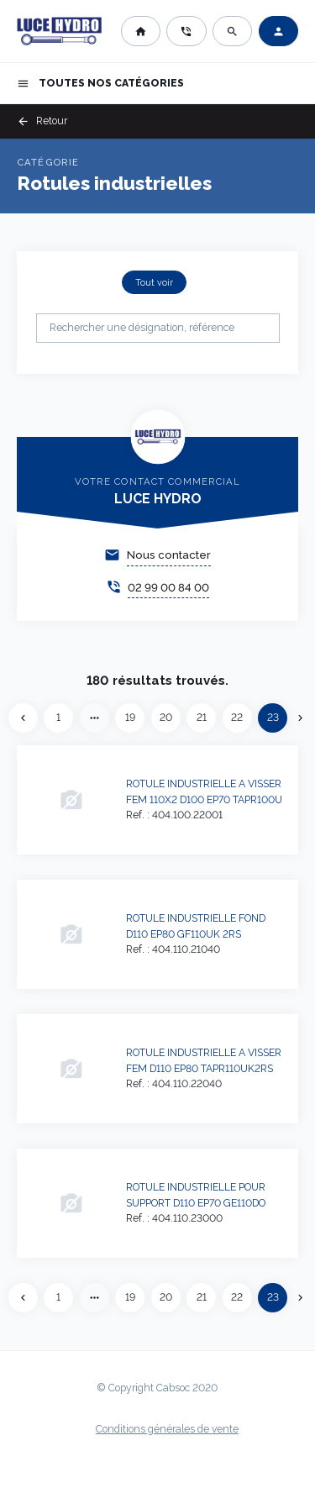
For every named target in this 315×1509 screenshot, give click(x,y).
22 (237, 717)
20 (166, 717)
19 (130, 717)
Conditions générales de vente (167, 1429)
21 (202, 717)
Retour (42, 121)
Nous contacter (169, 555)
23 (273, 717)
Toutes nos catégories (100, 83)
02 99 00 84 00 (168, 587)
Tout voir (154, 282)
